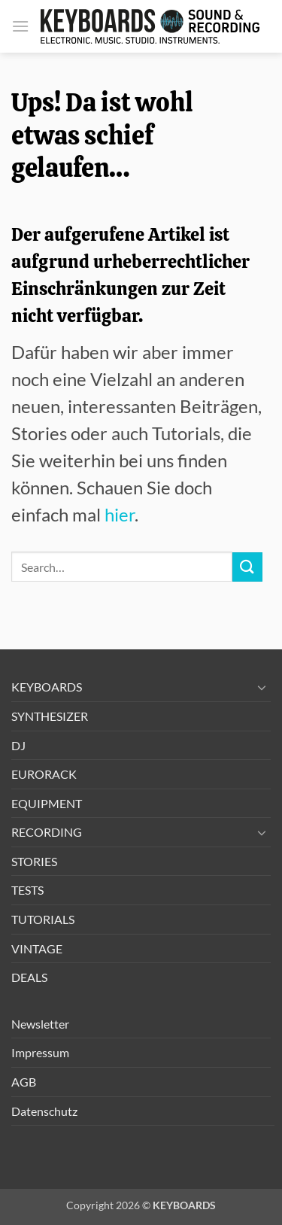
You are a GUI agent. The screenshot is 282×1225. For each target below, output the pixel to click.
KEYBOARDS (46, 686)
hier (120, 514)
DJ (18, 745)
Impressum (40, 1052)
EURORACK (44, 774)
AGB (23, 1082)
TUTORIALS (42, 919)
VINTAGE (36, 948)
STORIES (34, 861)
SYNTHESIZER (49, 716)
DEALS (29, 977)
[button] (20, 26)
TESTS (27, 890)
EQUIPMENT (46, 803)
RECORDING (46, 832)
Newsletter (40, 1024)
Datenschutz (44, 1111)
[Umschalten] (262, 687)
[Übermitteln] (247, 567)
